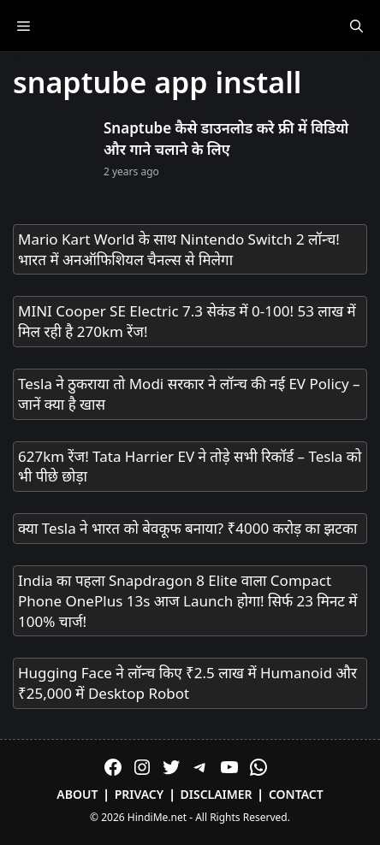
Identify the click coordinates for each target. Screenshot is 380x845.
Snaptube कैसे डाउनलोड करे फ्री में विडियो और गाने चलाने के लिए (226, 139)
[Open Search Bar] (356, 25)
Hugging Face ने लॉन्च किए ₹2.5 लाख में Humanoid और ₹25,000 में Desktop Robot (187, 683)
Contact (296, 794)
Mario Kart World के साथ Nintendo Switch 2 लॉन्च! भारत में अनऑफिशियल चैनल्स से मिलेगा (179, 249)
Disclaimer (216, 794)
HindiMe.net (157, 817)
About (77, 794)
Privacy (139, 794)
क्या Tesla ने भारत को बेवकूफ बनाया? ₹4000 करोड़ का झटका (187, 528)
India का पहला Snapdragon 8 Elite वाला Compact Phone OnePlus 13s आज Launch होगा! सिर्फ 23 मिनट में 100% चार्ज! (188, 600)
